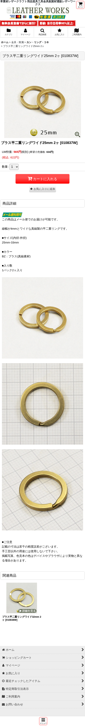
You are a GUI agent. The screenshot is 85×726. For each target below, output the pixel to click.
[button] (43, 721)
